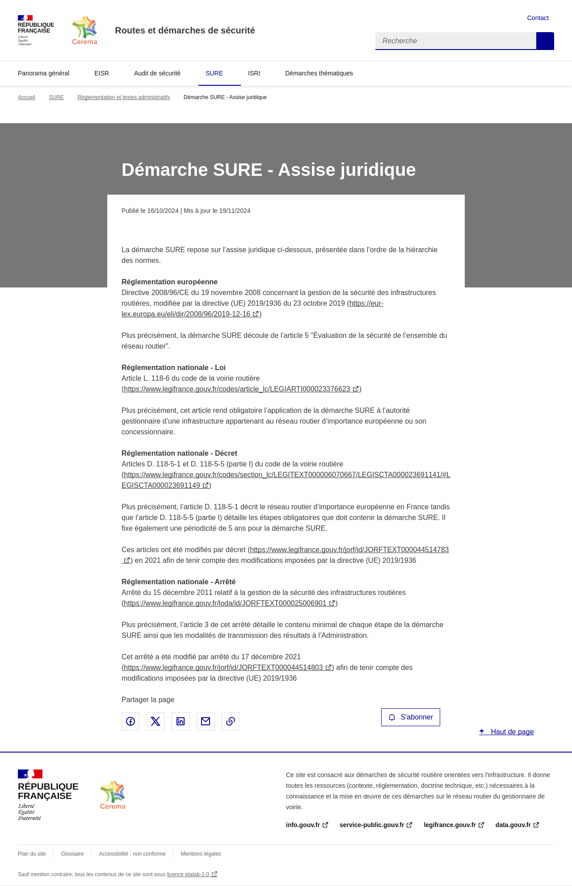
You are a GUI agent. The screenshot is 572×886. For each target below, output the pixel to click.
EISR (101, 73)
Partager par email (205, 721)
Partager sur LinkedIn (180, 721)
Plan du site (32, 854)
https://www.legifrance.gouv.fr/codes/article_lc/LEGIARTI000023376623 (237, 389)
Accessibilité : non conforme (132, 854)
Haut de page (511, 732)
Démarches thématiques (319, 73)
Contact (538, 17)
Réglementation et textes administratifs (123, 97)
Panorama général (43, 73)
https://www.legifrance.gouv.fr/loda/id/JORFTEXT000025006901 (225, 603)
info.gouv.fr (303, 824)
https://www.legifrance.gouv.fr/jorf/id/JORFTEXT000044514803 (223, 667)
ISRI (254, 73)
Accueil (26, 97)
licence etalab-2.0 (188, 874)
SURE (214, 73)
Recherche (545, 41)
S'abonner (410, 717)
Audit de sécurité (157, 73)
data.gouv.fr (513, 824)
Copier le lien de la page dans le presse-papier (231, 721)
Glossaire (72, 854)
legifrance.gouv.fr (449, 824)
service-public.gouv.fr (372, 824)
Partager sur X (155, 721)
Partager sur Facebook (130, 721)
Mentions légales (201, 854)
